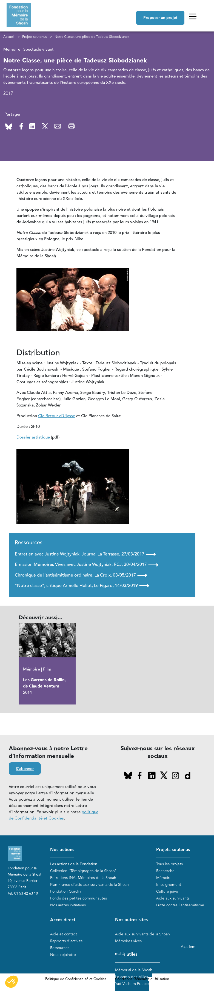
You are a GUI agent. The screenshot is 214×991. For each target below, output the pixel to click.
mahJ (119, 953)
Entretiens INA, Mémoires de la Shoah (83, 878)
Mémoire (164, 878)
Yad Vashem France (132, 984)
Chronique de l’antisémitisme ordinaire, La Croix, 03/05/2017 (81, 575)
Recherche (165, 871)
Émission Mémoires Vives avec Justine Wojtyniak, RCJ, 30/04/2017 (86, 565)
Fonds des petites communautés (78, 898)
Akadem (188, 947)
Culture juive (167, 892)
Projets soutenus (34, 36)
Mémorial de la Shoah (133, 970)
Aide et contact (63, 934)
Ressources (59, 948)
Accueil (9, 36)
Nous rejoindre (63, 955)
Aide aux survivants (173, 898)
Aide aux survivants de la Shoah (142, 934)
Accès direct (62, 919)
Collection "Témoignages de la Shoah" (83, 871)
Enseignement (168, 885)
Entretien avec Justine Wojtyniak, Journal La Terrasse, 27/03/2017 (85, 554)
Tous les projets (169, 864)
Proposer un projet (160, 18)
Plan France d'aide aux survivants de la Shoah (89, 885)
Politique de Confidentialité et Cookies (75, 979)
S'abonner (25, 769)
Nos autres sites (131, 919)
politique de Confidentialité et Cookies (53, 815)
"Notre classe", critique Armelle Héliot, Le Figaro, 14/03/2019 (82, 585)
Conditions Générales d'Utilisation (142, 979)
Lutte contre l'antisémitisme (180, 905)
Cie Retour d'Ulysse (56, 416)
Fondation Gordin (65, 892)
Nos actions (62, 849)
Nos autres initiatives (68, 905)
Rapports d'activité (66, 941)
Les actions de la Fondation (73, 864)
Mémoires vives (128, 941)
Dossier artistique (33, 437)
